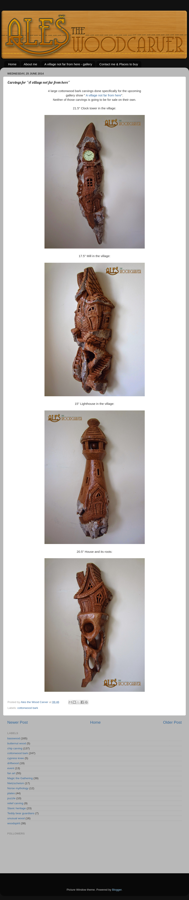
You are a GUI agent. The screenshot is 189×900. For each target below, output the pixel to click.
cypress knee (15, 758)
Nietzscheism (15, 783)
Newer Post (17, 722)
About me (30, 64)
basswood (13, 738)
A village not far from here (103, 95)
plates (11, 793)
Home (12, 64)
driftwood (13, 763)
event (10, 768)
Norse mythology (17, 788)
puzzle (11, 798)
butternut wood (16, 743)
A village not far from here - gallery (68, 64)
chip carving (14, 748)
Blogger (117, 889)
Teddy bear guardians (20, 813)
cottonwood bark (27, 707)
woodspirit (13, 823)
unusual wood (16, 818)
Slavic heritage (16, 808)
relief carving (15, 803)
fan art (11, 773)
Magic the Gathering (20, 778)
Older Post (172, 722)
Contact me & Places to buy (118, 64)
